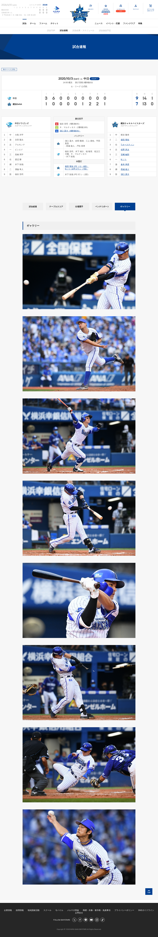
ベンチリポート (102, 206)
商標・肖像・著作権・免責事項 (96, 910)
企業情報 (8, 910)
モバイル (59, 910)
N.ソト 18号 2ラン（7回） (76, 169)
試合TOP (51, 30)
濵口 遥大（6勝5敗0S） (70, 131)
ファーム (43, 23)
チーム (33, 23)
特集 (140, 23)
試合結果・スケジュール (83, 30)
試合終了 (95, 79)
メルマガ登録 (73, 910)
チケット (54, 23)
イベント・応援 (113, 23)
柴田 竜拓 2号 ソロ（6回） (76, 166)
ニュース (99, 23)
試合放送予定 (105, 30)
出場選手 (79, 206)
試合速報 (64, 30)
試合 (25, 23)
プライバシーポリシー (124, 910)
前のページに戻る (9, 69)
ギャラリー (125, 206)
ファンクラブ (129, 23)
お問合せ (79, 913)
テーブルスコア (56, 206)
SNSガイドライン (146, 910)
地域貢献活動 (34, 910)
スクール (47, 910)
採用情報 (20, 910)
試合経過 (33, 206)
